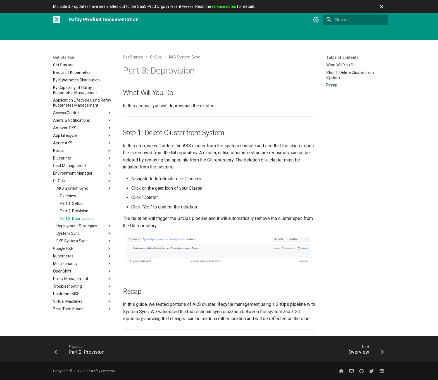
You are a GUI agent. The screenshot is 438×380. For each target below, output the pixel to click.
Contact (285, 33)
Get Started (98, 33)
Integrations (125, 33)
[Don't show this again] (381, 6)
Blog (268, 33)
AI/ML (75, 33)
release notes (224, 6)
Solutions (151, 33)
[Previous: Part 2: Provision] (81, 351)
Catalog (227, 33)
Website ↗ (331, 33)
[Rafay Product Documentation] (56, 19)
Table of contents (342, 57)
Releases (249, 33)
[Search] (355, 20)
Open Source (177, 33)
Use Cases (205, 33)
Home (58, 33)
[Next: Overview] (364, 351)
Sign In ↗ (307, 33)
